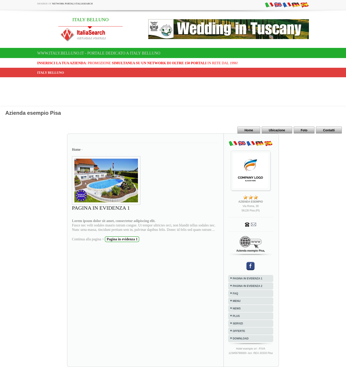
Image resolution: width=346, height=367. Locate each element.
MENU (237, 301)
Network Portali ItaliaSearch (72, 3)
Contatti (329, 130)
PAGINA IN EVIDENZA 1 (247, 278)
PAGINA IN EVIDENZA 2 (247, 286)
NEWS (237, 308)
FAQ (235, 293)
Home (248, 130)
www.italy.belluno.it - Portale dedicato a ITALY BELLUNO (98, 53)
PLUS (236, 316)
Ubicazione (277, 130)
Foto (304, 130)
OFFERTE (239, 331)
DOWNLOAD (241, 338)
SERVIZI (238, 323)
